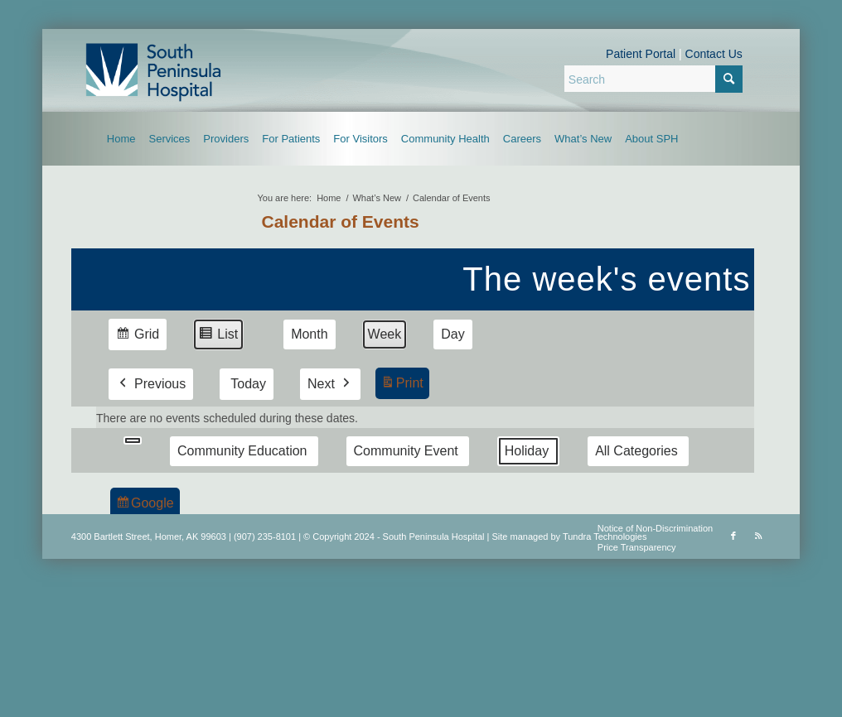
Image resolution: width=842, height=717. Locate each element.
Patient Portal (640, 53)
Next (330, 384)
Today (248, 384)
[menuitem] (121, 139)
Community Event (405, 451)
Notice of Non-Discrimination (655, 528)
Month (309, 334)
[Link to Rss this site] (758, 535)
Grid (137, 336)
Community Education (242, 451)
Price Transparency (637, 547)
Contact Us (714, 53)
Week (384, 334)
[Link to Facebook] (733, 535)
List (218, 336)
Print (401, 385)
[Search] (653, 78)
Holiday (527, 451)
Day (452, 334)
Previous (151, 384)
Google (144, 505)
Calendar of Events (340, 221)
